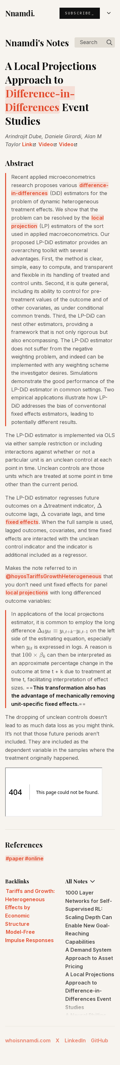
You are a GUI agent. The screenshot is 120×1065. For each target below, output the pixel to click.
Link (29, 144)
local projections (27, 592)
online (36, 858)
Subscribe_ (79, 13)
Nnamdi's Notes (37, 43)
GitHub (99, 1040)
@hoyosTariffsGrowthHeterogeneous (53, 576)
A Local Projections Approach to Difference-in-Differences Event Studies (89, 990)
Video (47, 144)
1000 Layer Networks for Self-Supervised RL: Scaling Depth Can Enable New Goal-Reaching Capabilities (88, 917)
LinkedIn (75, 1040)
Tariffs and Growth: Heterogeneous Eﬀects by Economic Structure (30, 907)
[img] (109, 42)
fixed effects (22, 522)
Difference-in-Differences (40, 100)
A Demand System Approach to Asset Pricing (89, 958)
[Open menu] (109, 13)
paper (16, 858)
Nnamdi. (20, 13)
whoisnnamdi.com (28, 1040)
